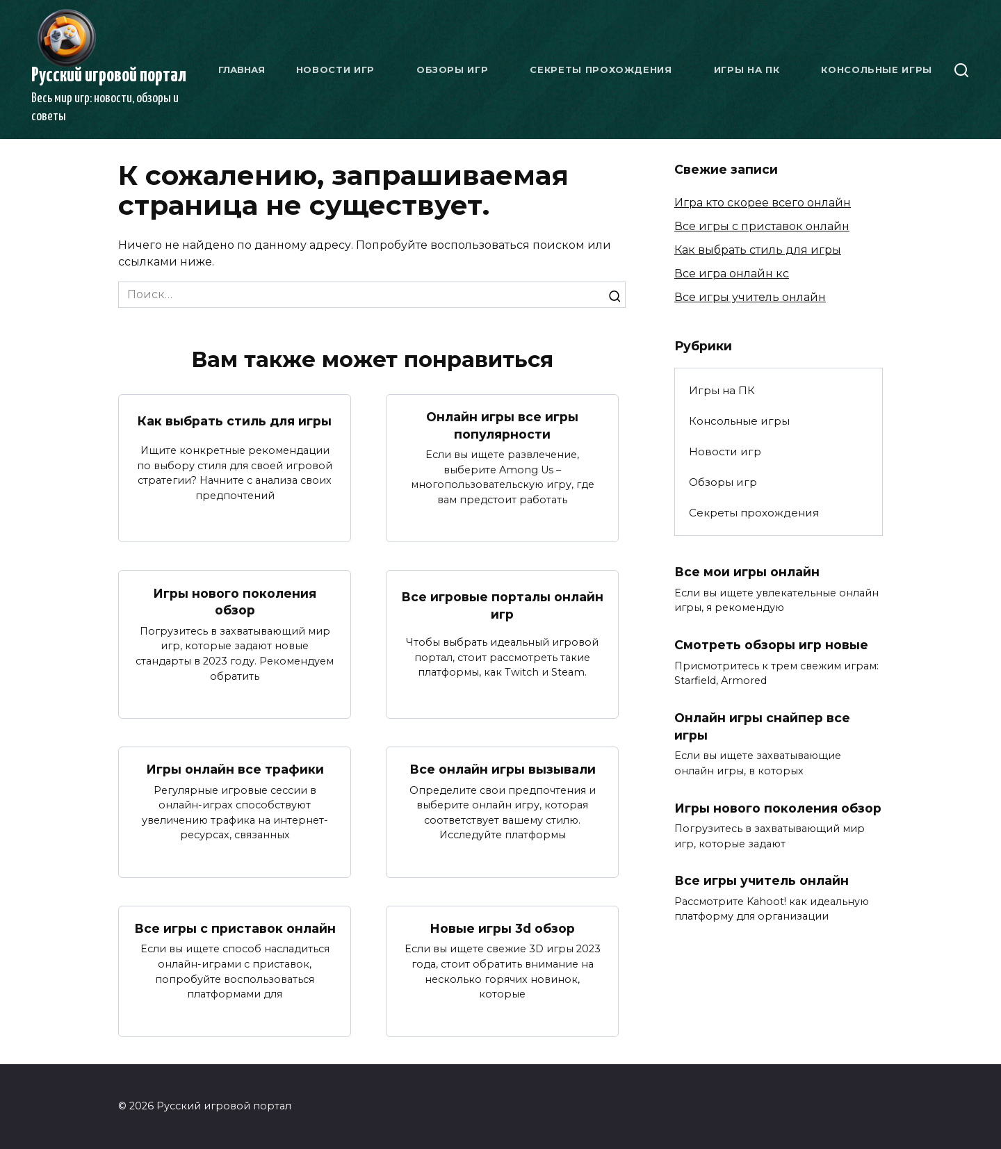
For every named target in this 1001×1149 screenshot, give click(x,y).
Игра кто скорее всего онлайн (762, 202)
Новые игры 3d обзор (502, 928)
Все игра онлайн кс (731, 273)
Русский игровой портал (108, 75)
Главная (241, 69)
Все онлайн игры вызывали (502, 769)
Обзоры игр (452, 69)
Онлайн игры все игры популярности (502, 425)
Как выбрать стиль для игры (235, 421)
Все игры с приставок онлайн (235, 928)
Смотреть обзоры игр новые (771, 644)
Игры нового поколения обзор (234, 601)
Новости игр (335, 69)
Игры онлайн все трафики (234, 769)
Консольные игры (876, 69)
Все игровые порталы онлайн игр (502, 605)
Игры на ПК (747, 69)
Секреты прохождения (601, 69)
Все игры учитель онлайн (750, 297)
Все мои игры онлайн (747, 571)
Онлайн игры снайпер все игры (762, 726)
